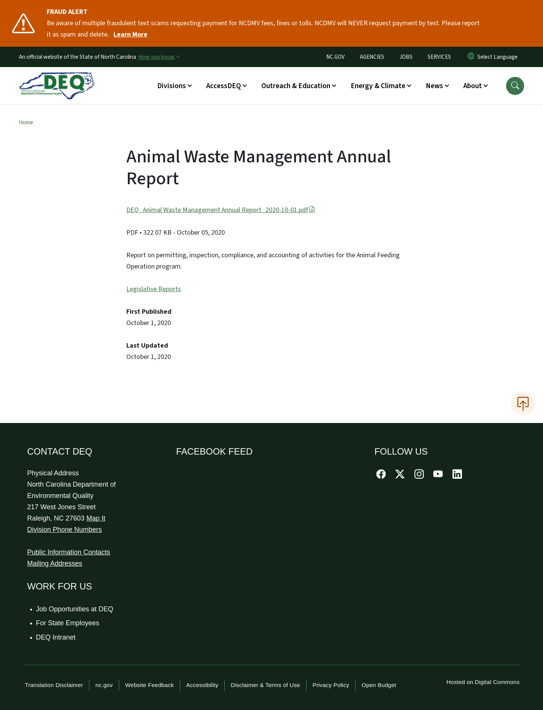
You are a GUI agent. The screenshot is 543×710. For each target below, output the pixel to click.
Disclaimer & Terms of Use (265, 685)
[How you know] (159, 57)
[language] (499, 57)
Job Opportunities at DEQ (75, 609)
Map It (95, 518)
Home (26, 122)
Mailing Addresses (54, 563)
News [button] (434, 86)
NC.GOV (335, 57)
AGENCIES (372, 57)
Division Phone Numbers (64, 529)
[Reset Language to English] (471, 57)
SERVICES (439, 57)
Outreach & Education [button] (295, 86)
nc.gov (104, 685)
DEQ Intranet (56, 637)
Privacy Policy (331, 685)
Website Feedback (149, 685)
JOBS (406, 57)
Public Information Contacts (68, 552)
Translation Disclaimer (54, 685)
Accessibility (202, 685)
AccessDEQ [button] (223, 86)
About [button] (472, 86)
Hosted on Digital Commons (483, 682)
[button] (515, 86)
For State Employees (68, 623)
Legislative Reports (153, 289)
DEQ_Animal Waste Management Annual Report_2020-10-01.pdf (220, 210)
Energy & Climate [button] (378, 86)
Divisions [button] (171, 86)
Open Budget (379, 685)
